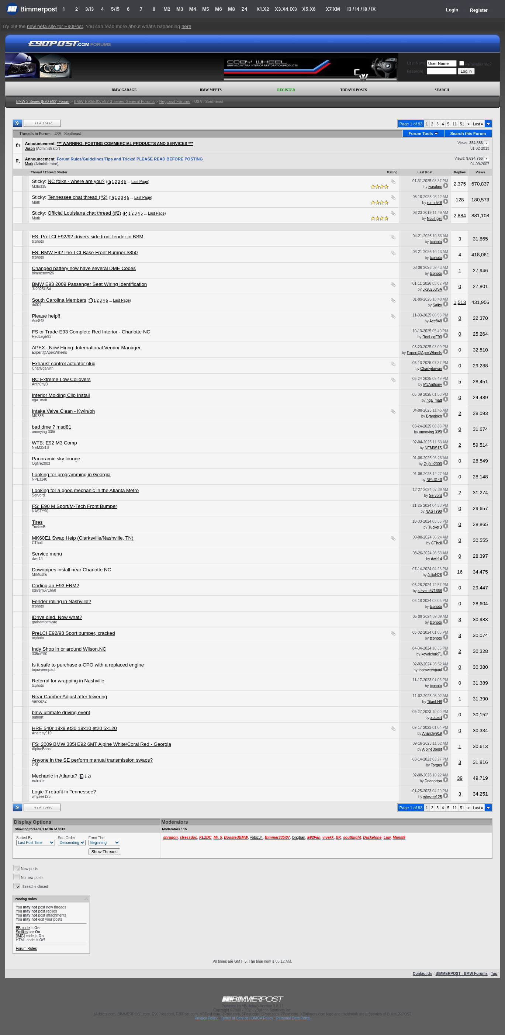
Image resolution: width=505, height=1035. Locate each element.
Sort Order (66, 838)
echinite (38, 781)
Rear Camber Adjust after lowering (69, 696)
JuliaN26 (435, 575)
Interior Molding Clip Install (61, 395)
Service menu (47, 554)
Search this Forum (468, 133)
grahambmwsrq (44, 622)
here (186, 26)
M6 (218, 9)
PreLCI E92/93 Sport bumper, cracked (73, 633)
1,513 (460, 302)
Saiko (437, 305)
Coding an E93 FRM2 (55, 585)
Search (442, 90)
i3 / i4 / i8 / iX (361, 9)
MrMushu (39, 574)
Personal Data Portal (293, 1018)
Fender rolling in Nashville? (61, 601)
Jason (30, 148)
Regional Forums (174, 101)
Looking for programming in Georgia (71, 474)
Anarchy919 (41, 733)
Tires (37, 522)
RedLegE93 (41, 337)
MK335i (38, 416)
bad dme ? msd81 (51, 427)
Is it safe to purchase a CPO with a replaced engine (88, 665)
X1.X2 (262, 9)
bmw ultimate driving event (61, 712)
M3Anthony (432, 384)
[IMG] (20, 936)
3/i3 (89, 9)
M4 (192, 9)
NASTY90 (40, 511)
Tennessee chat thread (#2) (77, 197)
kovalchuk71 (431, 654)
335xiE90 (39, 654)
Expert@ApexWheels (49, 352)
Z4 (244, 9)
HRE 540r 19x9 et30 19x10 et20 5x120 (74, 728)
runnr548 (434, 203)
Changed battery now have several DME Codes (84, 268)
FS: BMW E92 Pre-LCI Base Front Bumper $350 (85, 252)
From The (96, 838)
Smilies (22, 932)
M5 (205, 9)
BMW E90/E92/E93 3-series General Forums (114, 101)
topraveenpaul (43, 670)
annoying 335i (43, 432)
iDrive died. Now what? (57, 617)
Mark (29, 164)
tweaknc (435, 187)
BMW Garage (124, 90)
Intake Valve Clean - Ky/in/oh (63, 411)
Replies (460, 172)
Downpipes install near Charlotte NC (71, 569)
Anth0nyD (40, 384)
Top (494, 974)
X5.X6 (308, 9)
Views (480, 172)
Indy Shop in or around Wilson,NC (69, 649)
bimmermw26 (43, 273)
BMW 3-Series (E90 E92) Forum (42, 102)
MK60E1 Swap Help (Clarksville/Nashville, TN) (82, 538)
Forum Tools (421, 133)
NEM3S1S (40, 448)
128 (460, 199)
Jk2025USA (41, 289)
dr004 (36, 305)
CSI (35, 765)
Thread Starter (56, 172)
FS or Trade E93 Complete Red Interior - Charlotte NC (91, 332)
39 (460, 778)
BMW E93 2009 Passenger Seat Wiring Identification (89, 284)
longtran (298, 837)
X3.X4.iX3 (286, 9)
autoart (37, 717)
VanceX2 (39, 701)
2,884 (460, 215)
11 (455, 124)
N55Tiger (434, 219)
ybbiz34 (256, 837)
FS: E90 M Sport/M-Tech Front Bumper (74, 506)
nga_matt (39, 400)
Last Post (425, 172)
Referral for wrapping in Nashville (68, 680)
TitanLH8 (434, 702)
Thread (36, 172)
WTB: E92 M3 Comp (54, 443)
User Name (416, 63)
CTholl (37, 543)
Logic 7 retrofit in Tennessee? (64, 792)
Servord (38, 495)
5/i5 (115, 9)
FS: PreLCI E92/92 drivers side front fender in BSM (87, 236)
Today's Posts (353, 90)
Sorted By (24, 838)
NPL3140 (39, 479)
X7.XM (333, 9)
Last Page (139, 182)
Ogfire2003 (41, 463)
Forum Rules (26, 948)
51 (462, 124)
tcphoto (38, 241)
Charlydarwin (42, 368)
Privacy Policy (206, 1018)
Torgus (436, 765)
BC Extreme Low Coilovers (61, 379)
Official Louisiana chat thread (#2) (84, 213)
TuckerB (38, 527)
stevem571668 (44, 590)
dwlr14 (37, 559)
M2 (166, 9)
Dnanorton (433, 781)
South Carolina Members (59, 300)
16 (460, 572)
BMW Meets (211, 90)
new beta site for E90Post (55, 26)
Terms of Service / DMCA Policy (247, 1018)
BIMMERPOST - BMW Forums (462, 974)
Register (479, 10)
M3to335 (39, 186)
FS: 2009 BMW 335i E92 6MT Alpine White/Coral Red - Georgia (101, 744)
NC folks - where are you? (76, 181)
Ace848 (38, 321)
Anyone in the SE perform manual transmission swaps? (92, 760)
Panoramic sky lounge (56, 458)
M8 (231, 9)
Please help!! (46, 316)
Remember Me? (475, 64)
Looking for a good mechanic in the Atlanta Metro (85, 490)
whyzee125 (41, 797)
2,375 (460, 184)
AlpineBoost (41, 749)
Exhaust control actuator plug (64, 363)
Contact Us (422, 974)
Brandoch (434, 416)
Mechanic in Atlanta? (54, 776)
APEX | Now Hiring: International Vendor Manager (86, 347)
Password (415, 71)
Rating (392, 172)
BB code (23, 928)
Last (478, 124)
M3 (179, 9)
